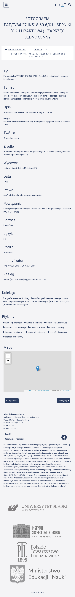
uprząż (53, 332)
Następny (64, 400)
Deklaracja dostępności (14, 439)
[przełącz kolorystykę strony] (55, 5)
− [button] (8, 360)
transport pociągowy (14, 332)
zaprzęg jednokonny (14, 337)
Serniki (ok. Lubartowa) (56, 323)
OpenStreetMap (43, 391)
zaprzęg (63, 332)
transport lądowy (56, 327)
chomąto (18, 323)
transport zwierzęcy (37, 332)
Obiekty (38, 49)
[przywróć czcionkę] (62, 5)
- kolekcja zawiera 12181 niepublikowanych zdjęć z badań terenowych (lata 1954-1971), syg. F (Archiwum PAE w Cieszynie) (36, 301)
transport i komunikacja (15, 327)
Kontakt (8, 434)
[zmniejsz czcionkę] (59, 5)
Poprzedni (11, 400)
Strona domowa (15, 49)
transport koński (37, 327)
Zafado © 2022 (37, 592)
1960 (7, 323)
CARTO (66, 391)
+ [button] (8, 355)
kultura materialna (34, 323)
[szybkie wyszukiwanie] (69, 4)
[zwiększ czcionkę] (65, 4)
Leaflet (29, 391)
